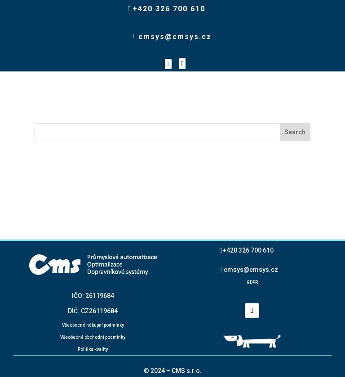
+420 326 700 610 (248, 250)
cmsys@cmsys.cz (251, 269)
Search (294, 132)
